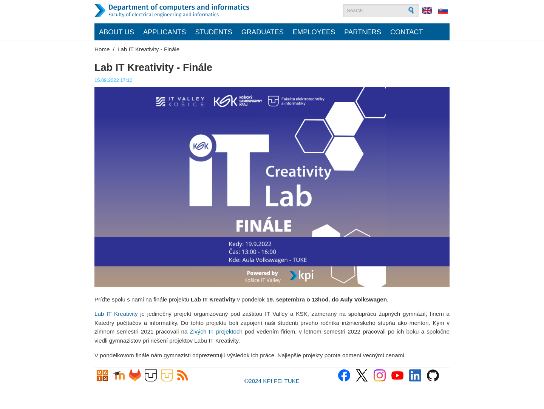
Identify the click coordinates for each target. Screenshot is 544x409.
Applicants (164, 32)
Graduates (262, 32)
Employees (314, 32)
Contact (406, 32)
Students (213, 32)
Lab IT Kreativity (116, 314)
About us (116, 32)
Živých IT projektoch (216, 331)
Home (102, 49)
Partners (362, 32)
